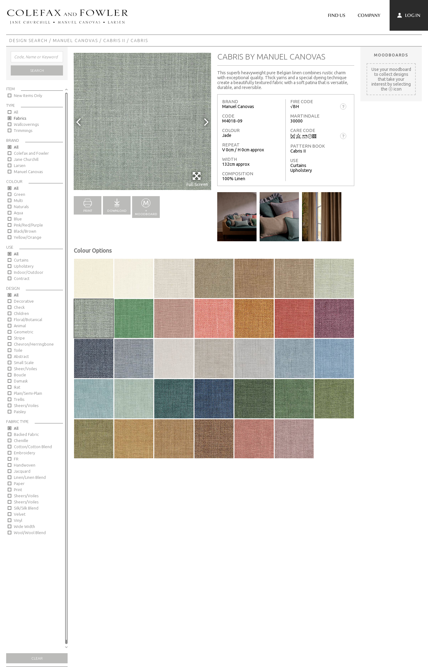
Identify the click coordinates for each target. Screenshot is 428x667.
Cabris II (114, 40)
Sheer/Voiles (25, 368)
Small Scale (24, 362)
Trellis (19, 399)
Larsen (20, 165)
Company (369, 15)
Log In (408, 15)
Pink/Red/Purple (28, 225)
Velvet (20, 514)
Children (21, 313)
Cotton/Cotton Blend (33, 446)
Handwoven (24, 465)
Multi (18, 200)
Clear (37, 658)
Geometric (23, 332)
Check (19, 307)
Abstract (21, 356)
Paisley (20, 411)
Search (37, 70)
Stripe (19, 338)
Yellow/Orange (27, 237)
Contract (21, 278)
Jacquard (22, 471)
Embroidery (24, 453)
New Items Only (28, 95)
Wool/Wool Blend (30, 532)
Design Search (28, 40)
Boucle (20, 375)
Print (18, 489)
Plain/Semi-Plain (28, 393)
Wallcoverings (26, 124)
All (16, 112)
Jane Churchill (26, 159)
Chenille (21, 440)
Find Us (336, 15)
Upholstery (23, 266)
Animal (20, 326)
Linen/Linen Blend (30, 477)
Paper (19, 483)
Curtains (21, 260)
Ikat (17, 387)
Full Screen (197, 179)
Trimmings (23, 130)
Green (19, 194)
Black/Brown (25, 231)
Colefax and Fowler (31, 153)
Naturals (21, 206)
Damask (21, 381)
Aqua (18, 213)
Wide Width (24, 526)
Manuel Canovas (75, 40)
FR (16, 459)
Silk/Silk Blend (26, 508)
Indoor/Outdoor (28, 272)
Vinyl (18, 520)
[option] (142, 121)
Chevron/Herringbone (34, 344)
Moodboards (391, 55)
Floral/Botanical (28, 319)
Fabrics (20, 118)
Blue (18, 219)
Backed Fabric (26, 434)
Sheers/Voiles (26, 405)
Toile (18, 350)
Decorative (24, 301)
